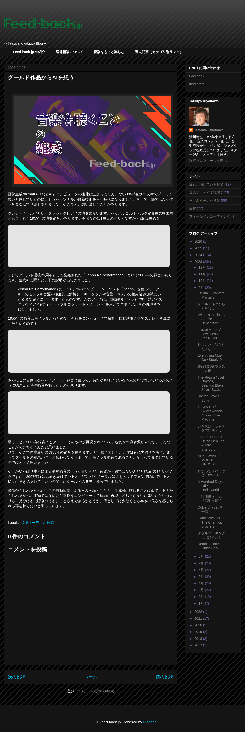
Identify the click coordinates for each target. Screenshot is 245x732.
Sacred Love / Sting (208, 398)
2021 (199, 618)
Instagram (196, 84)
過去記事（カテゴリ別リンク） (159, 52)
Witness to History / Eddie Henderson (211, 319)
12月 (202, 267)
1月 (201, 603)
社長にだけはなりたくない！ (211, 347)
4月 (201, 583)
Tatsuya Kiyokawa (208, 130)
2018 (199, 639)
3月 (201, 590)
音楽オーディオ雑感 (37, 522)
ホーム (90, 676)
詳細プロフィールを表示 (208, 161)
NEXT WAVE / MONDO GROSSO (208, 460)
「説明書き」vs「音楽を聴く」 (211, 499)
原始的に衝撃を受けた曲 (211, 368)
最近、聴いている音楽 (206, 184)
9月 (201, 288)
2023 (199, 262)
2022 (199, 612)
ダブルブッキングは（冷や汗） (211, 535)
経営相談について (69, 52)
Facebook (196, 76)
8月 (201, 556)
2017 (199, 645)
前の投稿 (164, 676)
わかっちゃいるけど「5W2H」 (211, 473)
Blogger (149, 722)
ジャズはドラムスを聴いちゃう (211, 428)
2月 (201, 597)
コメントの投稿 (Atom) (95, 691)
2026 (199, 241)
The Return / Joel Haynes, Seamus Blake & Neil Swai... (211, 383)
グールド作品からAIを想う (211, 306)
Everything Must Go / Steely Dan (212, 357)
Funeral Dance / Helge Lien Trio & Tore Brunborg (211, 443)
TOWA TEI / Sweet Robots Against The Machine (210, 413)
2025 (199, 248)
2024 (199, 255)
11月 (202, 274)
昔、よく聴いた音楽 (204, 200)
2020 (199, 625)
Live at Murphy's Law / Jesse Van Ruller (210, 334)
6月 (201, 570)
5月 (201, 577)
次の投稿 (16, 676)
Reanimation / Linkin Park (208, 546)
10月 (202, 281)
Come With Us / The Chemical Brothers (210, 522)
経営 (192, 208)
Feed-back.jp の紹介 (29, 52)
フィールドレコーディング (209, 216)
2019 (199, 632)
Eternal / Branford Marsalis (211, 295)
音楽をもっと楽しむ (109, 52)
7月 (201, 563)
